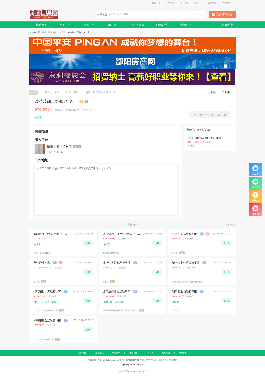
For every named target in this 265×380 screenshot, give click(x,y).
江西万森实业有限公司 (44, 339)
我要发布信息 (224, 14)
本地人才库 (138, 24)
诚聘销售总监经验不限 (116, 262)
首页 (44, 32)
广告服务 (149, 353)
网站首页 (156, 3)
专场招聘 (185, 24)
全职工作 (65, 24)
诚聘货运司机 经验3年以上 (209, 138)
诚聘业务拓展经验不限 (116, 291)
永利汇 (175, 253)
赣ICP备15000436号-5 (132, 365)
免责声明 (116, 353)
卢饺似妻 (176, 310)
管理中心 (230, 24)
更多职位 (230, 224)
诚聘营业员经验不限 (184, 291)
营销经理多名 (42, 262)
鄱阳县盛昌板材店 (59, 146)
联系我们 (99, 353)
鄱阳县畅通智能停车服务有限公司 (187, 281)
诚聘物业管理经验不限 (186, 262)
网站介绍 (183, 353)
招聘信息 (133, 353)
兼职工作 (89, 24)
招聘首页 (41, 24)
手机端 (171, 3)
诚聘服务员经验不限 (184, 233)
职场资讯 (161, 24)
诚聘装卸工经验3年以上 (48, 233)
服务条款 (166, 353)
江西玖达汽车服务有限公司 (46, 310)
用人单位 (113, 24)
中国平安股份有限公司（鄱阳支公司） (120, 310)
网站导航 (227, 3)
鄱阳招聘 (52, 32)
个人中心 (197, 3)
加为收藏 (82, 353)
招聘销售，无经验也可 (47, 291)
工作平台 (212, 3)
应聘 (87, 243)
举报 (227, 92)
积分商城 (184, 3)
